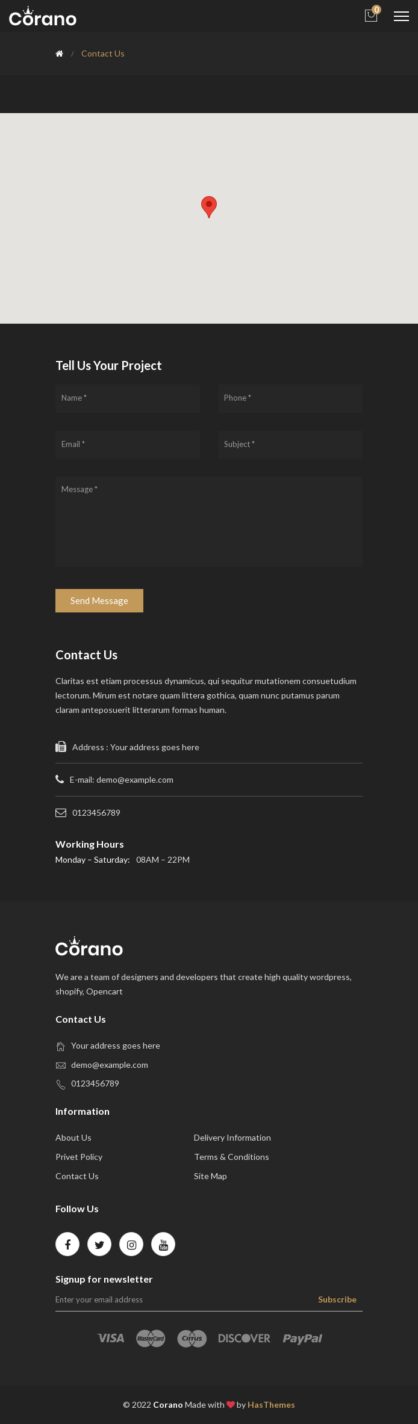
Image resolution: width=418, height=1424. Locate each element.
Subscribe (337, 1299)
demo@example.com (109, 1064)
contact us (77, 1176)
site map (210, 1176)
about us (73, 1137)
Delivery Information (232, 1137)
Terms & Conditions (231, 1156)
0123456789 (95, 1083)
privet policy (78, 1156)
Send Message (99, 600)
